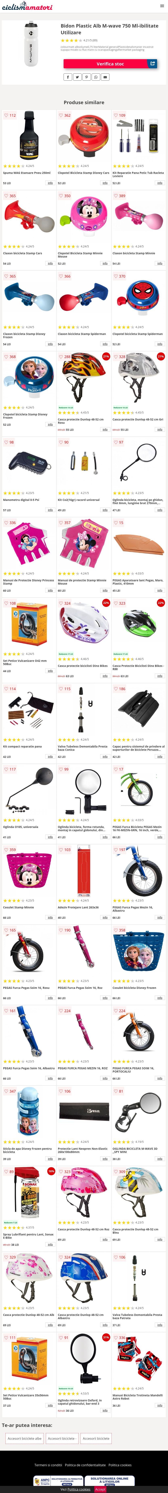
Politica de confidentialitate (85, 1465)
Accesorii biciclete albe (24, 1438)
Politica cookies (120, 1465)
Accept (100, 1489)
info (50, 183)
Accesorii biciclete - (62, 1438)
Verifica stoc (127, 63)
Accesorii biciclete (96, 1438)
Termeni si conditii (48, 1465)
